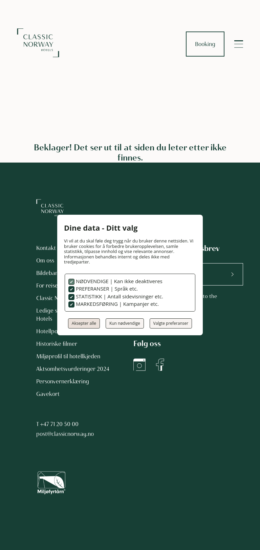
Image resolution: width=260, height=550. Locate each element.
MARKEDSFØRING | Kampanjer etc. (116, 303)
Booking (205, 44)
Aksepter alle (84, 323)
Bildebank (48, 273)
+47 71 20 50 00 (59, 424)
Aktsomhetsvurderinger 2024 (72, 368)
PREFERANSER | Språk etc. (106, 288)
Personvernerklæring (62, 381)
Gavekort (48, 393)
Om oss (45, 260)
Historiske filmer (56, 343)
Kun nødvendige (124, 323)
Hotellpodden (53, 331)
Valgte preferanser (171, 323)
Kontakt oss (50, 248)
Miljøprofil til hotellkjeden (68, 356)
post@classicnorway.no (65, 433)
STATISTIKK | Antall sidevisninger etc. (118, 296)
